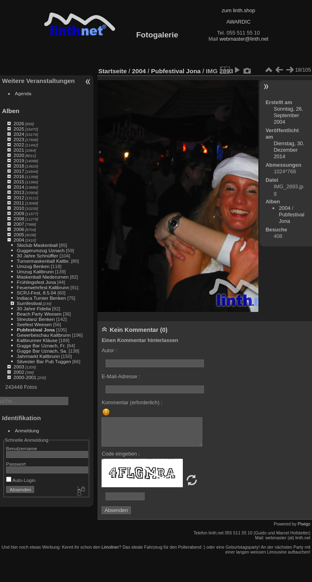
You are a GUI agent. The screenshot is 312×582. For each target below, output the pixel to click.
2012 (18, 197)
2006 (18, 229)
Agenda (23, 93)
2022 (18, 144)
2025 (18, 128)
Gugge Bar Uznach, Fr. (41, 345)
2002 (18, 372)
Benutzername (21, 448)
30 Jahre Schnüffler (37, 255)
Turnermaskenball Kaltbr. (43, 261)
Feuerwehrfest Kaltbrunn (43, 287)
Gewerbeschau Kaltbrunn (44, 335)
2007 (18, 224)
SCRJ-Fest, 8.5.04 (36, 292)
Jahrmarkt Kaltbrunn (38, 356)
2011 (18, 202)
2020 (18, 155)
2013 (18, 192)
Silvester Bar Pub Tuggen (44, 361)
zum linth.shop (239, 10)
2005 (18, 234)
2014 (18, 187)
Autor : (109, 350)
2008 (18, 218)
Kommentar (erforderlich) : (132, 402)
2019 (18, 160)
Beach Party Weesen (39, 313)
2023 (18, 139)
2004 (18, 239)
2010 (18, 208)
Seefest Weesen (34, 324)
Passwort (16, 463)
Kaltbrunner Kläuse (37, 340)
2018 (18, 165)
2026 (18, 123)
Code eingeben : (121, 454)
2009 (18, 213)
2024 (18, 134)
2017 (18, 171)
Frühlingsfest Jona (36, 282)
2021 (18, 150)
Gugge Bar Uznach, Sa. (42, 350)
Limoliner (110, 547)
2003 (18, 366)
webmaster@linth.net (243, 39)
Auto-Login (21, 480)
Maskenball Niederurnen (43, 276)
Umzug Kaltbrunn (35, 271)
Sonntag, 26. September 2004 (288, 115)
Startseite (112, 71)
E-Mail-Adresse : (121, 376)
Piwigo (304, 523)
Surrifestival (29, 303)
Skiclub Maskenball (37, 245)
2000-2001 (24, 377)
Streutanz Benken (36, 319)
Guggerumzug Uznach (41, 250)
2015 (18, 181)
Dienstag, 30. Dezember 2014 (289, 149)
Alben (11, 110)
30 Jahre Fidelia (34, 308)
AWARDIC (238, 22)
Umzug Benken (33, 266)
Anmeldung (27, 430)
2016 (18, 176)
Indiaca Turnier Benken (41, 298)
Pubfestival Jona (36, 329)
